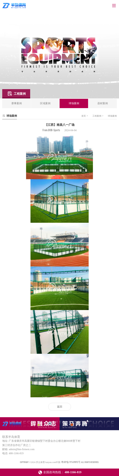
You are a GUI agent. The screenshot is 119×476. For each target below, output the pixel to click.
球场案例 (112, 116)
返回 (59, 406)
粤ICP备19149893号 (71, 462)
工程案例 (96, 116)
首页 (83, 116)
